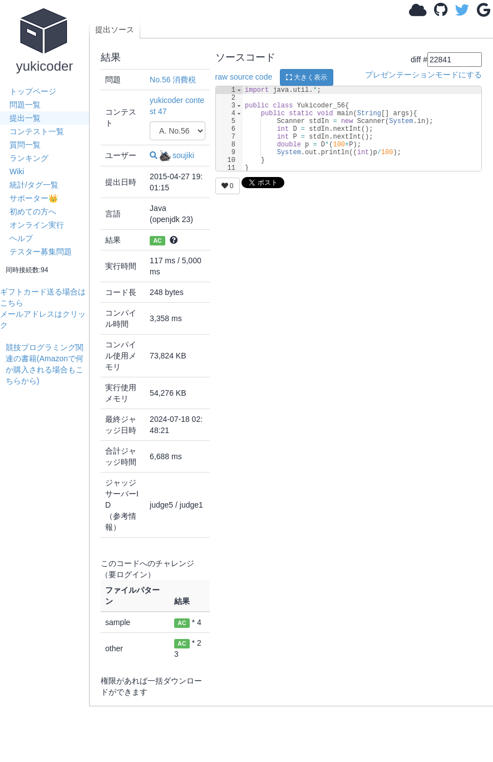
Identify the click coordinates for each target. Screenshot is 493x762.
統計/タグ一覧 (33, 184)
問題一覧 (25, 104)
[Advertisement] (47, 553)
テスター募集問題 (40, 251)
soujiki (177, 155)
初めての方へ (32, 211)
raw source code (244, 76)
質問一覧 (25, 144)
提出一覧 (25, 118)
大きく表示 (306, 77)
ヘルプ (21, 238)
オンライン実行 (36, 224)
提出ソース (114, 29)
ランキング (28, 158)
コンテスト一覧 (36, 131)
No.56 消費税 (173, 79)
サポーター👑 (33, 198)
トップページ (32, 91)
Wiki (16, 171)
